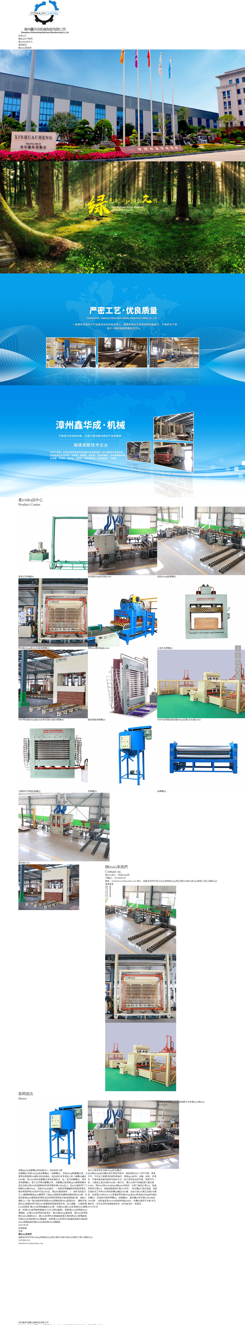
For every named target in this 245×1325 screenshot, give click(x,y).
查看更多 (109, 884)
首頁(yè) (22, 36)
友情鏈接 (22, 1228)
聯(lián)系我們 (24, 48)
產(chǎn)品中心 (25, 42)
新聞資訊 (22, 45)
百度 (20, 1231)
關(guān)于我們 (25, 39)
